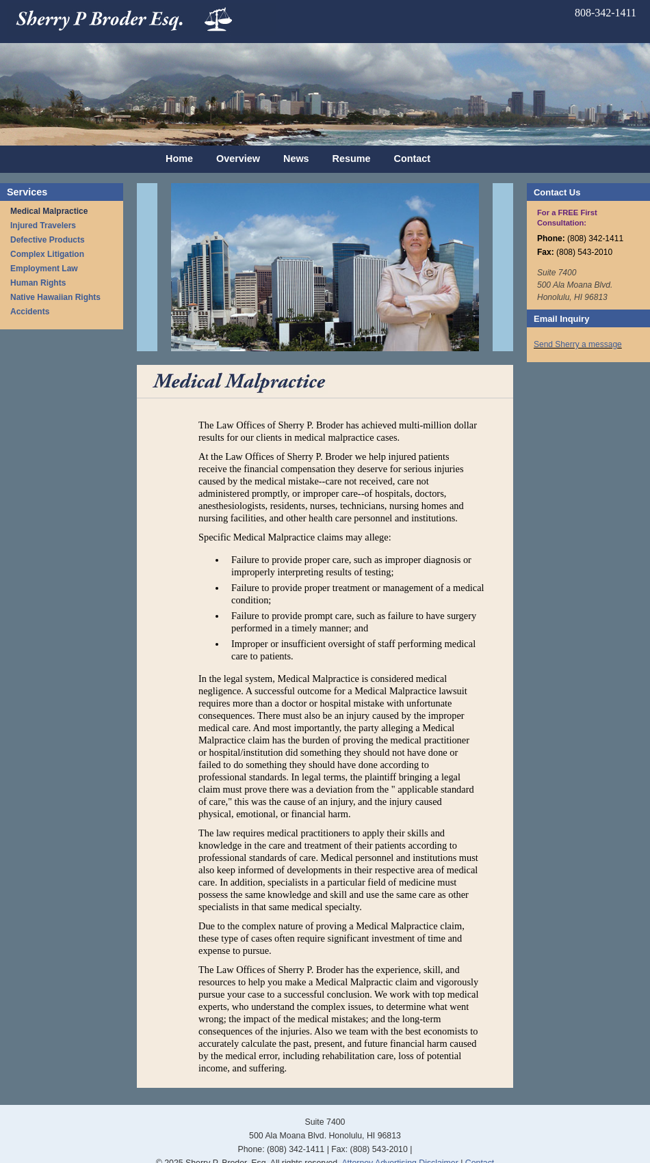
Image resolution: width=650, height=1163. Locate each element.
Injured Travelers (43, 225)
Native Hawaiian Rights (55, 297)
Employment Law (44, 268)
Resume (352, 158)
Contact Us (557, 192)
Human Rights (38, 283)
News (296, 158)
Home (179, 158)
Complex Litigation (47, 254)
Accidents (29, 311)
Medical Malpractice (49, 211)
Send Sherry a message (578, 344)
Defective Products (47, 240)
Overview (238, 158)
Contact (412, 158)
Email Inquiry (561, 319)
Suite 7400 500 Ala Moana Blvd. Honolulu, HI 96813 (574, 285)
